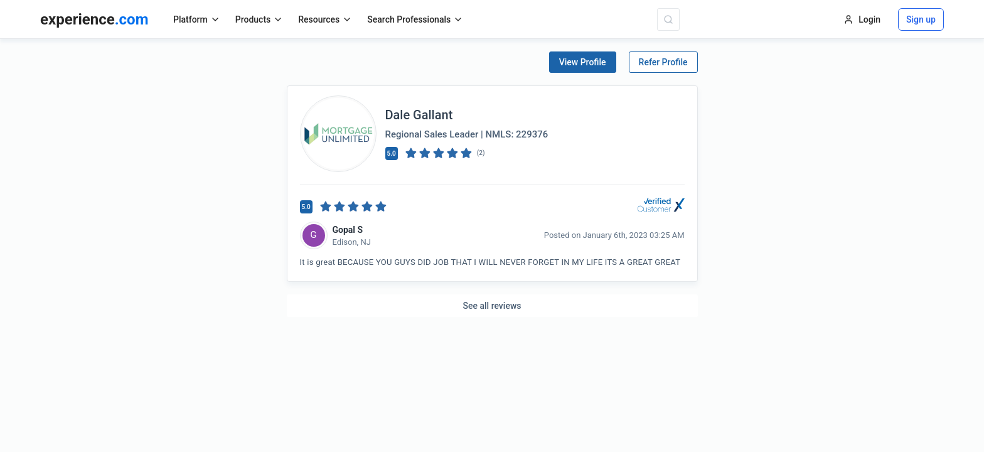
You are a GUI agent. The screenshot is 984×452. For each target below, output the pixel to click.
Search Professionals (415, 19)
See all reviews (492, 306)
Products (259, 19)
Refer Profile (663, 62)
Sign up (921, 19)
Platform (196, 19)
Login (861, 19)
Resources (325, 19)
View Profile (582, 62)
